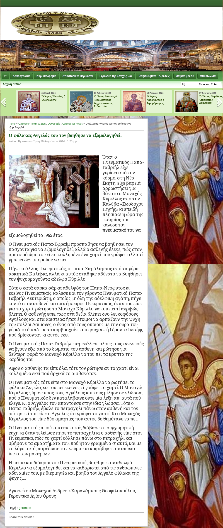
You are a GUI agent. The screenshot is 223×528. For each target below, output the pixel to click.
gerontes (25, 508)
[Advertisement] (144, 39)
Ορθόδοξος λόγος (72, 123)
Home (12, 123)
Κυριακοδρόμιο (46, 76)
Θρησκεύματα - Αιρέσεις (154, 76)
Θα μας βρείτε (185, 76)
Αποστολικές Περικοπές (78, 76)
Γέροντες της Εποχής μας (115, 76)
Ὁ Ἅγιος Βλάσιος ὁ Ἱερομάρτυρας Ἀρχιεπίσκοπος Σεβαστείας (105, 101)
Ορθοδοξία (54, 123)
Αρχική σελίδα (12, 84)
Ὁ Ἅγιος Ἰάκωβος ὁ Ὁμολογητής (53, 98)
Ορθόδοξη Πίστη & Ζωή (32, 123)
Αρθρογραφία (21, 76)
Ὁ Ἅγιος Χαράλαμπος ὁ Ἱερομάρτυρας (155, 100)
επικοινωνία (208, 76)
